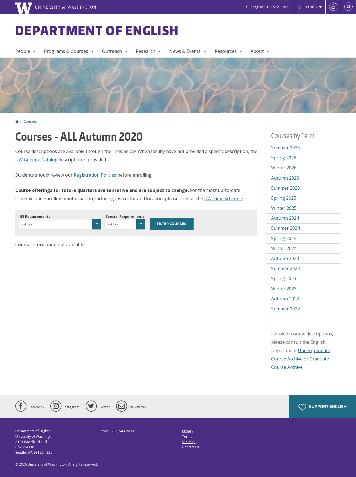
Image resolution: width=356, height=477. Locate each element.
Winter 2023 (283, 289)
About (257, 51)
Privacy (187, 431)
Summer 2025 (285, 188)
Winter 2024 (283, 248)
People (22, 51)
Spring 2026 (283, 158)
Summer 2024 (285, 228)
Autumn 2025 (285, 178)
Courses (30, 121)
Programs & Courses (66, 51)
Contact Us (190, 447)
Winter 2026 (283, 168)
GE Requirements (35, 216)
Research (145, 51)
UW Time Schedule (223, 199)
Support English (322, 407)
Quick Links (307, 6)
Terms (187, 436)
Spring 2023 (283, 278)
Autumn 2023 (285, 258)
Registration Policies (95, 175)
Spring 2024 (283, 238)
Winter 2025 (283, 208)
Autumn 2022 (285, 299)
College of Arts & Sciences (268, 6)
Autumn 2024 (285, 218)
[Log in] (333, 7)
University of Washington (47, 464)
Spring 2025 (283, 198)
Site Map (189, 441)
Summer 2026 (285, 148)
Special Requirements (125, 216)
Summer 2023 (285, 268)
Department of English (97, 30)
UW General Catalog (36, 160)
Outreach (112, 51)
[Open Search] (348, 7)
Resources (226, 51)
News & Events (185, 51)
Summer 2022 (285, 309)
